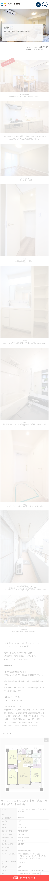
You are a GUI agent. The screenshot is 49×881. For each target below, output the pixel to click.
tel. (38, 4)
